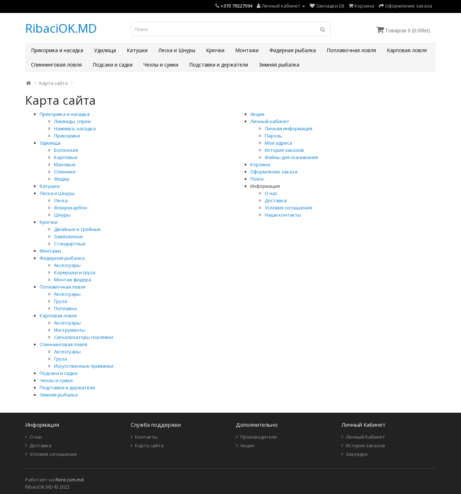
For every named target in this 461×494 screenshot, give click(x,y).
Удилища (105, 50)
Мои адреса (278, 143)
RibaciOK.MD (61, 28)
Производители (258, 437)
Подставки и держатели (218, 64)
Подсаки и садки (113, 64)
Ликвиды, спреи (72, 121)
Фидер (62, 179)
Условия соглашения (288, 207)
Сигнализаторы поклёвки (83, 337)
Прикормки (67, 135)
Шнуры (62, 215)
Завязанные (68, 236)
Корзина (260, 164)
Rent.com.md (69, 479)
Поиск (257, 179)
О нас (271, 193)
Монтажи (247, 50)
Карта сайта (53, 83)
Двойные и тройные (77, 229)
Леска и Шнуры (176, 50)
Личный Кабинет (365, 437)
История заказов (284, 150)
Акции (257, 114)
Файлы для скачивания (291, 157)
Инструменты (69, 330)
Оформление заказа (273, 171)
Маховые (65, 164)
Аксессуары (67, 265)
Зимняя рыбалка (279, 64)
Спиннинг (65, 171)
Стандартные (70, 243)
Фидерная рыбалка (292, 50)
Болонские (66, 150)
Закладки (357, 454)
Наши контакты (283, 215)
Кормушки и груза (74, 272)
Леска (61, 200)
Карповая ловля (407, 50)
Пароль (273, 135)
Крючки (215, 50)
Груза (60, 301)
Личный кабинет (269, 121)
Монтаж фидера (72, 279)
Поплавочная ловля (351, 50)
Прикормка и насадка (57, 50)
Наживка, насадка (75, 128)
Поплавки (65, 308)
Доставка (276, 200)
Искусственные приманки (83, 366)
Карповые (66, 157)
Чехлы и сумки (160, 64)
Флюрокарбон (70, 207)
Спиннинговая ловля (56, 64)
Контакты (146, 437)
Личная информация (288, 128)
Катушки (137, 50)
